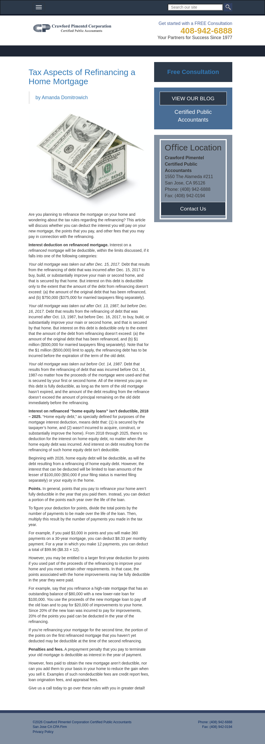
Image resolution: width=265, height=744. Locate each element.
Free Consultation (193, 71)
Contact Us (193, 209)
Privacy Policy (43, 732)
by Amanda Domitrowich (61, 97)
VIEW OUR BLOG (193, 98)
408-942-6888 (206, 30)
